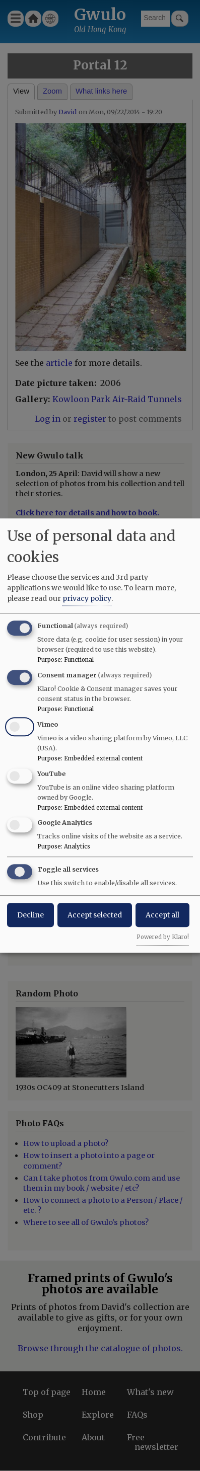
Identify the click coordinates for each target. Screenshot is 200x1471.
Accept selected (95, 914)
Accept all (162, 914)
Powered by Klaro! (163, 937)
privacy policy (86, 598)
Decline (30, 914)
